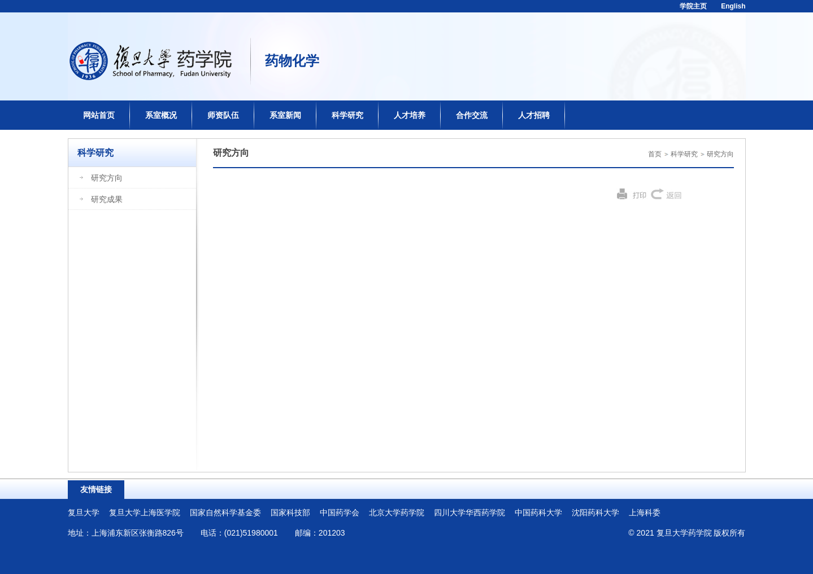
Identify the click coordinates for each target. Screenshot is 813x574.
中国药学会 (339, 512)
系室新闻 (285, 115)
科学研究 (347, 115)
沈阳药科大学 (595, 512)
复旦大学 (83, 512)
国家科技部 (290, 512)
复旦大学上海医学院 (144, 512)
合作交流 (472, 115)
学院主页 (693, 6)
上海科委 (644, 512)
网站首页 (99, 115)
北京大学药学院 (396, 512)
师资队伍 (223, 115)
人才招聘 (534, 115)
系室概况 (161, 115)
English (733, 6)
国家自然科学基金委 (225, 512)
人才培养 (409, 115)
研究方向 (720, 154)
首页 (655, 154)
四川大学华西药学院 (469, 512)
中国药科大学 (538, 512)
